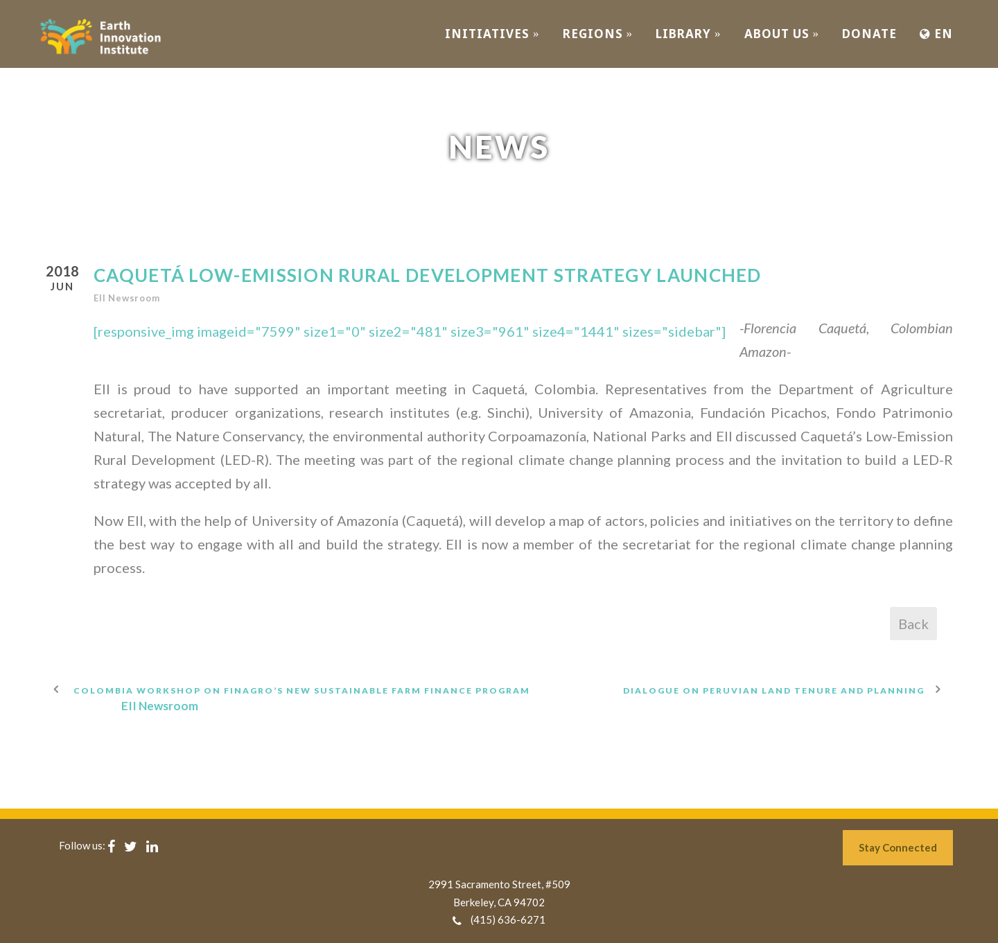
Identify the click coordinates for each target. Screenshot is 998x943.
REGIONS (598, 34)
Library (688, 34)
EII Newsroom (127, 297)
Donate (869, 34)
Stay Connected (898, 847)
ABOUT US (782, 34)
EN (936, 34)
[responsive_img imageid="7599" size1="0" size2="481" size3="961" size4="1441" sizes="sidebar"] (410, 331)
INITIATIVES (492, 34)
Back (913, 623)
